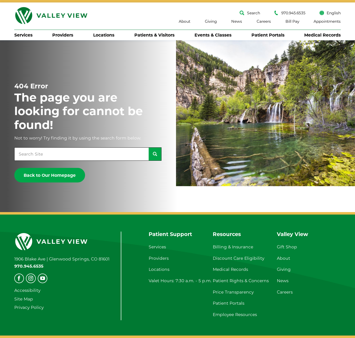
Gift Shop (287, 246)
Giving (211, 21)
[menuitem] (23, 35)
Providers (62, 35)
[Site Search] (155, 154)
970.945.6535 (289, 13)
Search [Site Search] (250, 13)
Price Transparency (233, 292)
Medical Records (322, 35)
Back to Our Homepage (50, 175)
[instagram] (31, 278)
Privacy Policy (29, 307)
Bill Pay (292, 21)
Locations (103, 35)
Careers (264, 21)
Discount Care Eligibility (238, 258)
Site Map (23, 298)
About (184, 21)
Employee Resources (235, 314)
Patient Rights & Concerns (241, 280)
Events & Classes (213, 35)
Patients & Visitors (154, 35)
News (236, 21)
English (330, 13)
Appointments (327, 21)
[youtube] (42, 278)
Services (23, 35)
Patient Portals (267, 35)
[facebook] (19, 278)
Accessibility (27, 290)
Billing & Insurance (233, 246)
